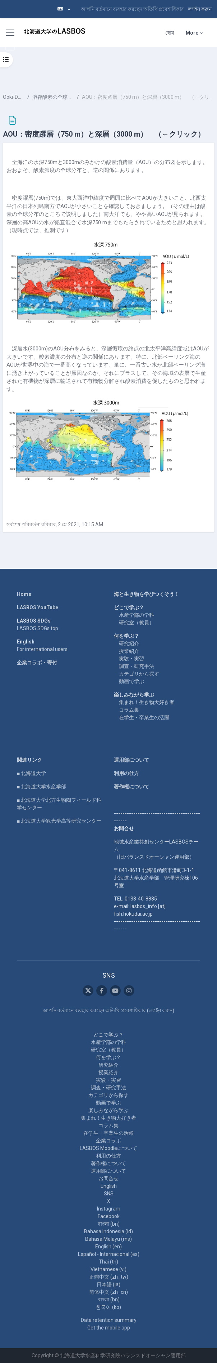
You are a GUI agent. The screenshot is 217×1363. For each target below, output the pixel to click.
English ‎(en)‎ (108, 1246)
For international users (42, 649)
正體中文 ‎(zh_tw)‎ (108, 1277)
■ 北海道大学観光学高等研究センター (59, 821)
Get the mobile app (108, 1328)
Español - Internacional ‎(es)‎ (108, 1254)
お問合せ (108, 1178)
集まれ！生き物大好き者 (146, 702)
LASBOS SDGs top (37, 628)
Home (24, 594)
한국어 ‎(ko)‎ (108, 1307)
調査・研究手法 (136, 666)
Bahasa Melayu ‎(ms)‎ (108, 1239)
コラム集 (129, 710)
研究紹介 (129, 643)
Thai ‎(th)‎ (108, 1262)
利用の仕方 (126, 773)
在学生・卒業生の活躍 (144, 717)
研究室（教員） (136, 622)
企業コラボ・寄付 (37, 662)
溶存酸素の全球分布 (53, 97)
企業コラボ (108, 1140)
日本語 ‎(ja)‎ (108, 1284)
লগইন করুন (200, 9)
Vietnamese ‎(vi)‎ (108, 1269)
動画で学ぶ (131, 681)
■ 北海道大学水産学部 (41, 786)
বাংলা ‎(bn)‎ (109, 1224)
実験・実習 (131, 658)
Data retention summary (109, 1320)
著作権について (131, 786)
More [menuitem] (192, 33)
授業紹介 (129, 651)
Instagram (108, 1209)
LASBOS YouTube (37, 607)
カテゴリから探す (139, 674)
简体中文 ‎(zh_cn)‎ (108, 1292)
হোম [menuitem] (169, 33)
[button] (64, 9)
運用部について (131, 760)
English (109, 1186)
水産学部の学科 (136, 615)
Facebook (109, 1216)
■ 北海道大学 (31, 773)
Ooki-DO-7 (13, 97)
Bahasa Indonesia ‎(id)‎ (108, 1231)
